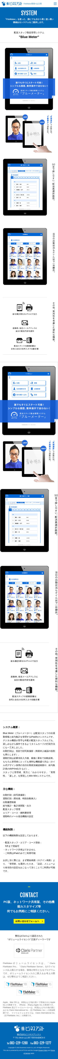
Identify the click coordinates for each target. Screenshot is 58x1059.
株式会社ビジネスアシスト (29, 1034)
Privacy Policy (43, 1050)
